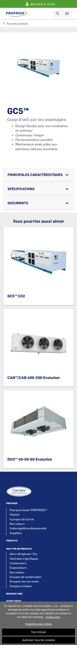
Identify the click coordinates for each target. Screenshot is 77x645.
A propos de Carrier (22, 519)
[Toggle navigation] (57, 13)
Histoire (15, 514)
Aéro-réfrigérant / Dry (23, 554)
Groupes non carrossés (24, 581)
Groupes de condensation (25, 577)
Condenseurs (18, 563)
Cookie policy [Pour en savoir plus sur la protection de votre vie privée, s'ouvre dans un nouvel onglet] (53, 618)
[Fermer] (59, 607)
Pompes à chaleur (21, 586)
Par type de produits (19, 549)
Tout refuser (38, 633)
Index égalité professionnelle (28, 528)
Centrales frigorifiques (24, 558)
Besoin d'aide (14, 593)
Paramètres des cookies (38, 625)
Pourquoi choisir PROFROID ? (28, 510)
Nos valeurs (17, 523)
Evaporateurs (18, 567)
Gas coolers (17, 572)
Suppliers (16, 533)
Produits (11, 540)
